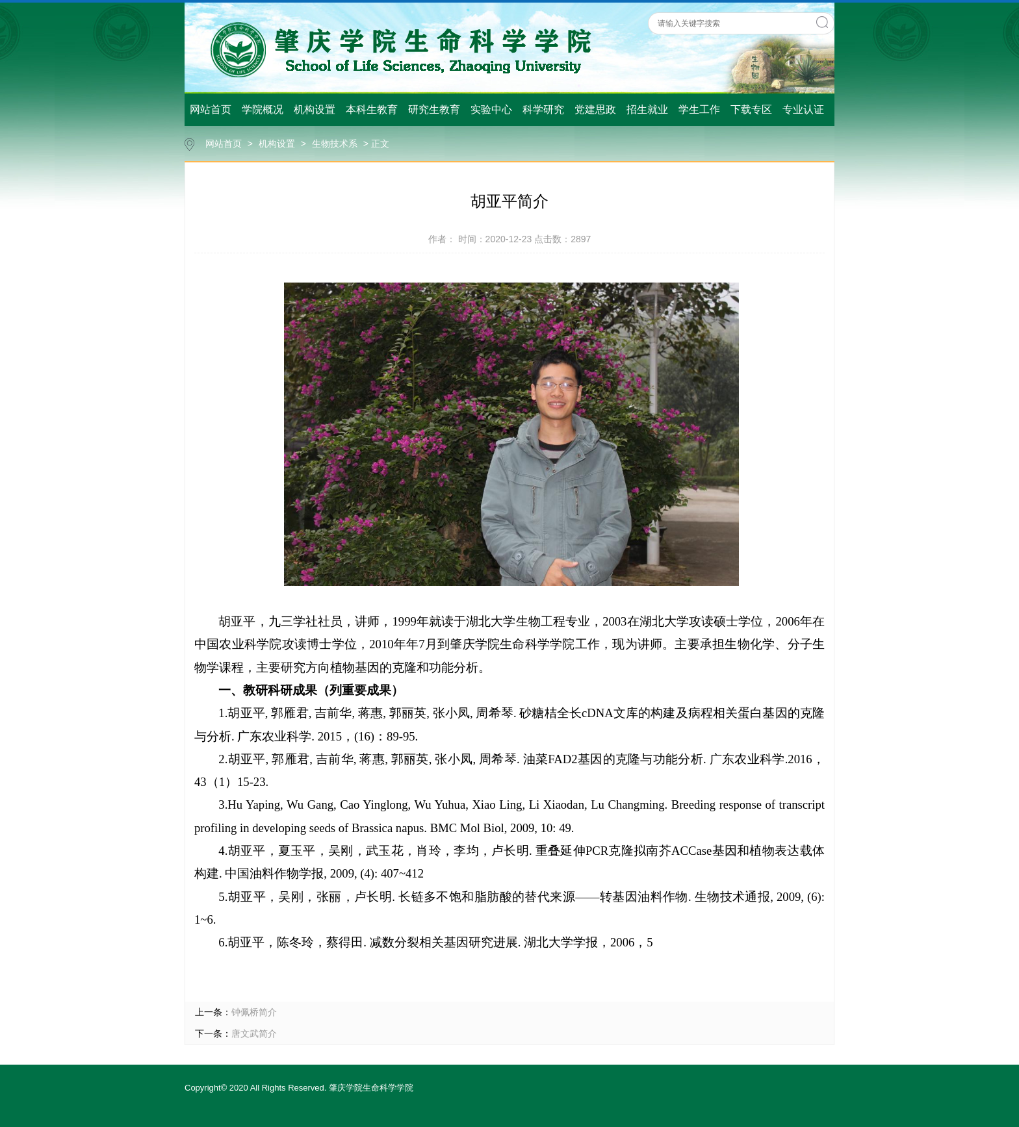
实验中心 (491, 109)
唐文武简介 (254, 1033)
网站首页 (210, 109)
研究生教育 (434, 109)
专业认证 (803, 109)
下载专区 (751, 109)
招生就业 (647, 109)
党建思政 (595, 109)
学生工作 (699, 109)
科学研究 (543, 109)
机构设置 (314, 109)
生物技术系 (334, 143)
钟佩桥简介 (254, 1012)
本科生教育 (372, 109)
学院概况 (262, 109)
